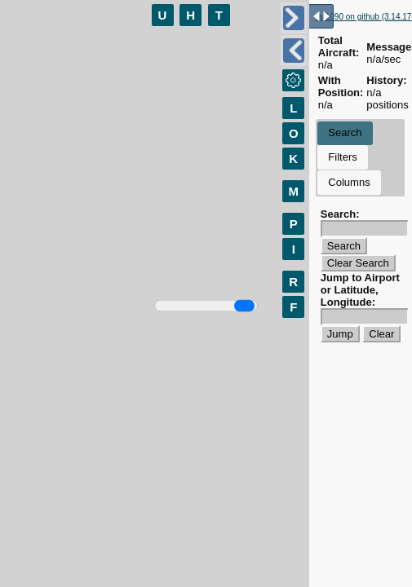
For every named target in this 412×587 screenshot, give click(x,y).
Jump (340, 334)
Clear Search (358, 263)
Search (344, 132)
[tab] (344, 133)
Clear (381, 334)
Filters (342, 157)
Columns (349, 182)
